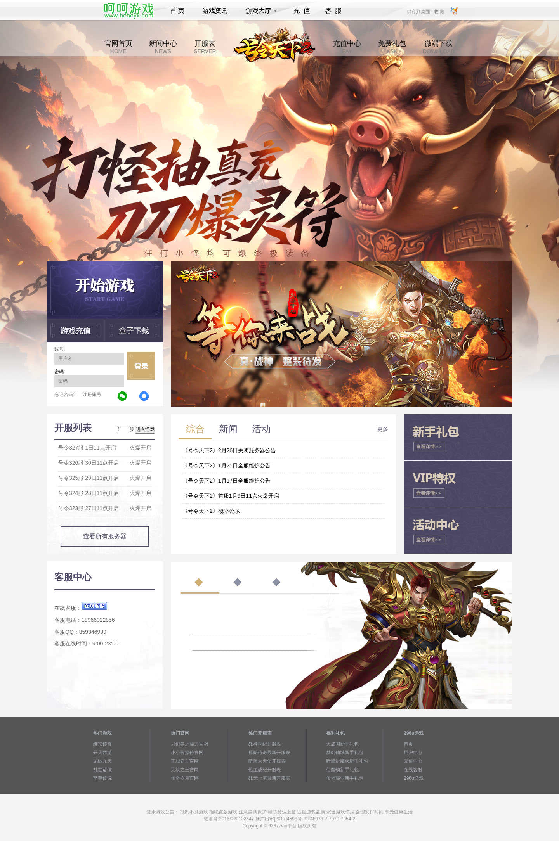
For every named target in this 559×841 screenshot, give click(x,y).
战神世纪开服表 (264, 744)
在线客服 (413, 769)
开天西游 (102, 752)
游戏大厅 (259, 11)
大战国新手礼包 (342, 744)
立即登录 (141, 366)
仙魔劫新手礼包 (342, 769)
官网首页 (118, 47)
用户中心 (413, 752)
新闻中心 (163, 47)
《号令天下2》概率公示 (211, 511)
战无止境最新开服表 (269, 778)
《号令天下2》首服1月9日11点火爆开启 (230, 496)
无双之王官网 (185, 769)
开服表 (205, 47)
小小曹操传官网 (187, 752)
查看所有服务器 (105, 536)
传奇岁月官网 (185, 778)
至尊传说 (102, 778)
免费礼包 (392, 47)
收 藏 (439, 11)
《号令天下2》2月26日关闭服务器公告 (229, 450)
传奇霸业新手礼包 (344, 778)
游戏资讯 (215, 11)
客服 (333, 11)
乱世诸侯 (102, 769)
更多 (382, 429)
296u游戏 (414, 778)
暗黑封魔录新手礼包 (347, 761)
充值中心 (347, 47)
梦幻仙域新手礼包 (344, 752)
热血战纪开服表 (264, 769)
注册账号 (92, 394)
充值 (301, 11)
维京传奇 (102, 744)
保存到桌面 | (420, 11)
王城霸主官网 (185, 761)
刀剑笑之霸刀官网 (189, 744)
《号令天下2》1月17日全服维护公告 (226, 481)
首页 (177, 11)
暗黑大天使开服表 (267, 761)
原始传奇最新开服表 (269, 752)
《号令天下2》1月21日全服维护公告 (226, 465)
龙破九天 (102, 761)
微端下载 (439, 47)
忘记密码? (65, 394)
